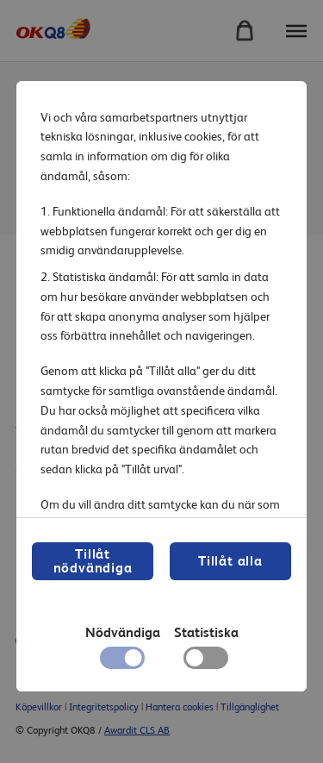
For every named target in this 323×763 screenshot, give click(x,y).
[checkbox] (205, 662)
